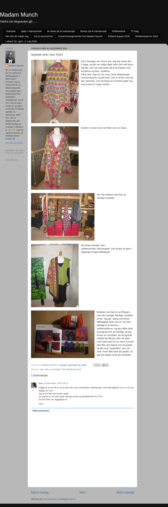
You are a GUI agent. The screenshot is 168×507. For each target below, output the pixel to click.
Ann (41, 383)
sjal (41, 369)
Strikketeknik (118, 31)
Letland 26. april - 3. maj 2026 (21, 41)
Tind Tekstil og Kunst (71, 369)
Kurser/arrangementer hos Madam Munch (80, 36)
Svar (41, 404)
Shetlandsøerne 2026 (146, 36)
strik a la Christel (52, 369)
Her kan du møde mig (17, 36)
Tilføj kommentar (40, 411)
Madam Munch (19, 14)
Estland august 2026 (119, 36)
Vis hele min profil (14, 143)
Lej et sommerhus (43, 36)
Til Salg (135, 31)
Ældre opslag (125, 492)
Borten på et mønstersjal (93, 31)
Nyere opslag (39, 492)
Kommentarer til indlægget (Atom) (59, 499)
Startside (11, 31)
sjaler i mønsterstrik (31, 31)
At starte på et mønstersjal (61, 31)
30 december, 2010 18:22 (56, 383)
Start (82, 492)
